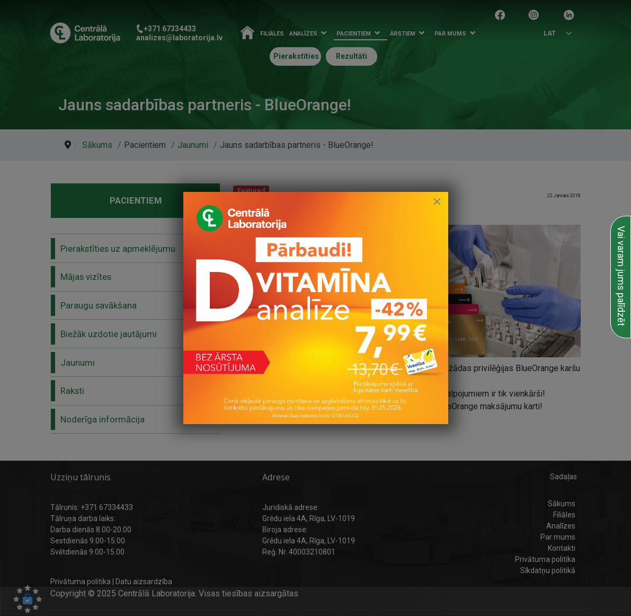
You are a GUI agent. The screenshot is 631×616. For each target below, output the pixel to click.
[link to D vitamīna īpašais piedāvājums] (315, 308)
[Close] (437, 201)
